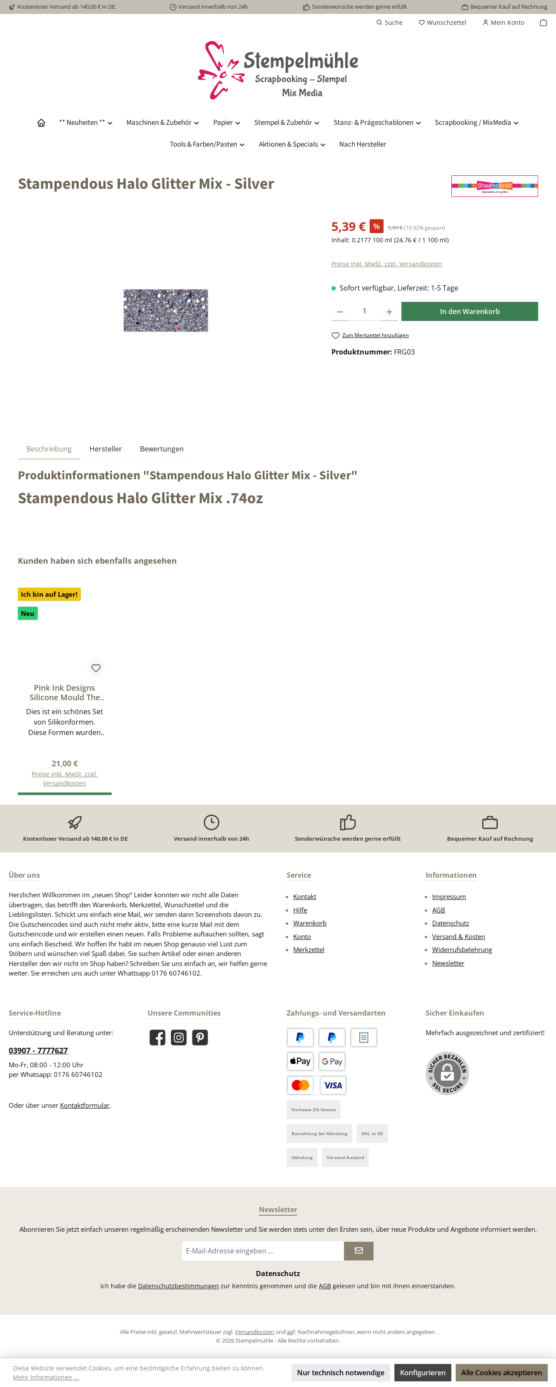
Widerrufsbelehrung (462, 949)
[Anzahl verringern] (340, 311)
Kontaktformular (84, 1105)
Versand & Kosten (458, 936)
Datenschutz (450, 923)
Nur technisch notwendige (340, 1372)
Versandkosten (254, 1332)
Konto (302, 936)
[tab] (49, 448)
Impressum (449, 896)
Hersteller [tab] (105, 449)
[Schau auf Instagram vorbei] (179, 1037)
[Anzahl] (365, 311)
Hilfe (300, 910)
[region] (166, 310)
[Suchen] (389, 22)
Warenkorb (310, 923)
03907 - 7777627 (38, 1050)
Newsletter (448, 963)
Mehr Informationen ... (46, 1377)
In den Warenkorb (470, 311)
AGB (438, 910)
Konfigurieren (423, 1372)
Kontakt (304, 896)
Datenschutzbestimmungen (178, 1286)
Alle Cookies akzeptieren (501, 1372)
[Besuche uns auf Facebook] (157, 1037)
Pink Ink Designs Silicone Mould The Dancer (65, 692)
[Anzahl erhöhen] (389, 311)
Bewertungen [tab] (162, 449)
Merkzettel (308, 949)
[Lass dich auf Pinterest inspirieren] (200, 1037)
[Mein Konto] (503, 22)
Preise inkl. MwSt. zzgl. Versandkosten (386, 264)
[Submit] (359, 1251)
